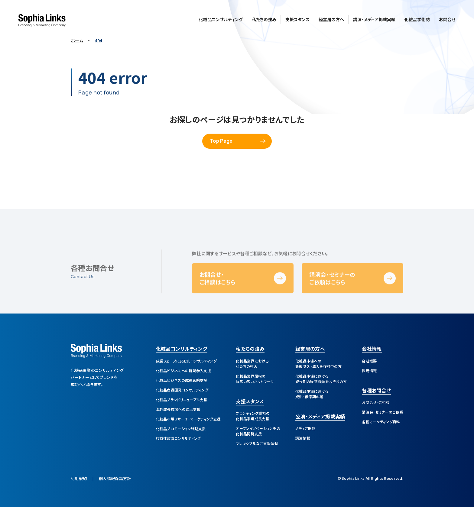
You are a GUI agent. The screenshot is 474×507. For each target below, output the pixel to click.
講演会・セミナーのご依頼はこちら (332, 289)
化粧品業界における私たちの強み (252, 363)
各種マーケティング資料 (381, 421)
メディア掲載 (305, 428)
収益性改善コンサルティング (178, 438)
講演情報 (302, 437)
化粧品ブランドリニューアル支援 (182, 399)
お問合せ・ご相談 (375, 402)
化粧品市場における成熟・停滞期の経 (312, 393)
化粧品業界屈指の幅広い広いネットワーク (255, 378)
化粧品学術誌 (417, 18)
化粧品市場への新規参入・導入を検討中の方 (318, 363)
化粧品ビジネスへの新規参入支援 (183, 370)
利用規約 (79, 478)
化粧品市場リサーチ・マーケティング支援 (188, 418)
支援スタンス (297, 18)
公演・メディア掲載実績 (320, 417)
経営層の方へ (331, 18)
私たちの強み (264, 18)
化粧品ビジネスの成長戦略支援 (181, 380)
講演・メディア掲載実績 (374, 18)
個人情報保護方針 (115, 478)
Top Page (221, 141)
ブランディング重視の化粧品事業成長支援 (253, 416)
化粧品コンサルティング (221, 18)
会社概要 (369, 360)
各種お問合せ (376, 391)
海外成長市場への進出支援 (178, 409)
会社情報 (371, 349)
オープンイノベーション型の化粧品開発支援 (258, 431)
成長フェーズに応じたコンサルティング (186, 360)
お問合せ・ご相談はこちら (217, 289)
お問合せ (447, 18)
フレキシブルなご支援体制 (257, 443)
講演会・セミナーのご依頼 (382, 411)
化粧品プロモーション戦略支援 (181, 428)
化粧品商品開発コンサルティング (182, 389)
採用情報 (369, 370)
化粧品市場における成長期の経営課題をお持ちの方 (321, 378)
